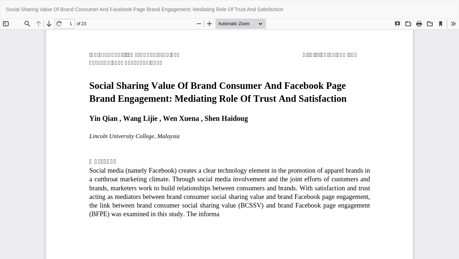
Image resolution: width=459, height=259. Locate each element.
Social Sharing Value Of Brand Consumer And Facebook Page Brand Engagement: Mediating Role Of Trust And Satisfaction (144, 9)
